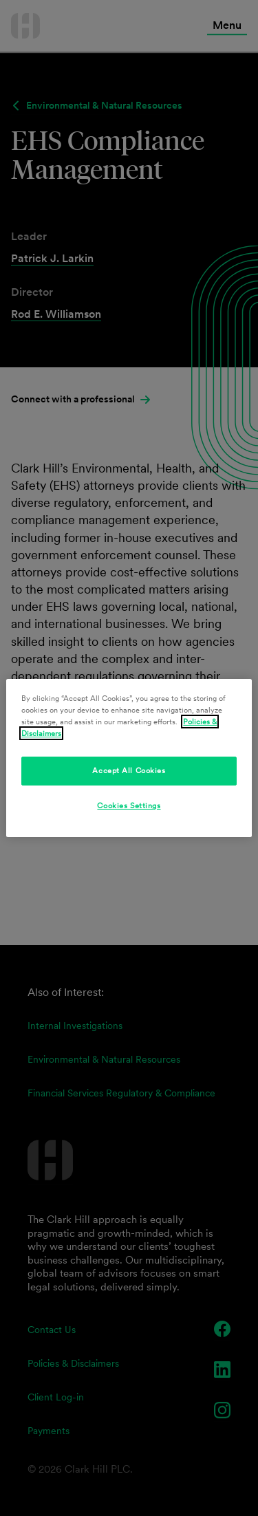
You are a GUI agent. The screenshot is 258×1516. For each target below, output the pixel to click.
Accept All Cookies (128, 770)
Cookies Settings (128, 805)
